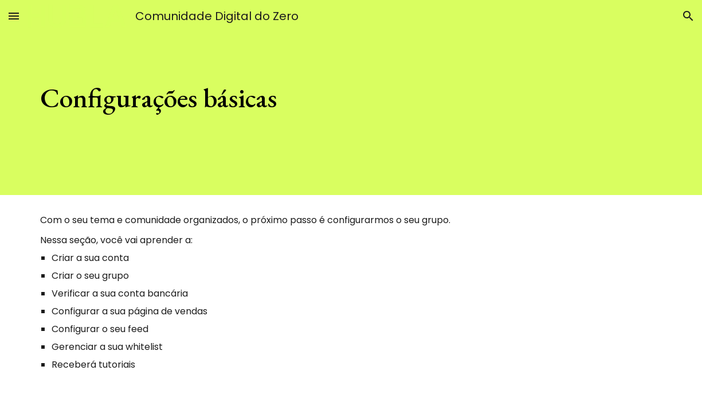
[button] (14, 16)
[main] (297, 97)
